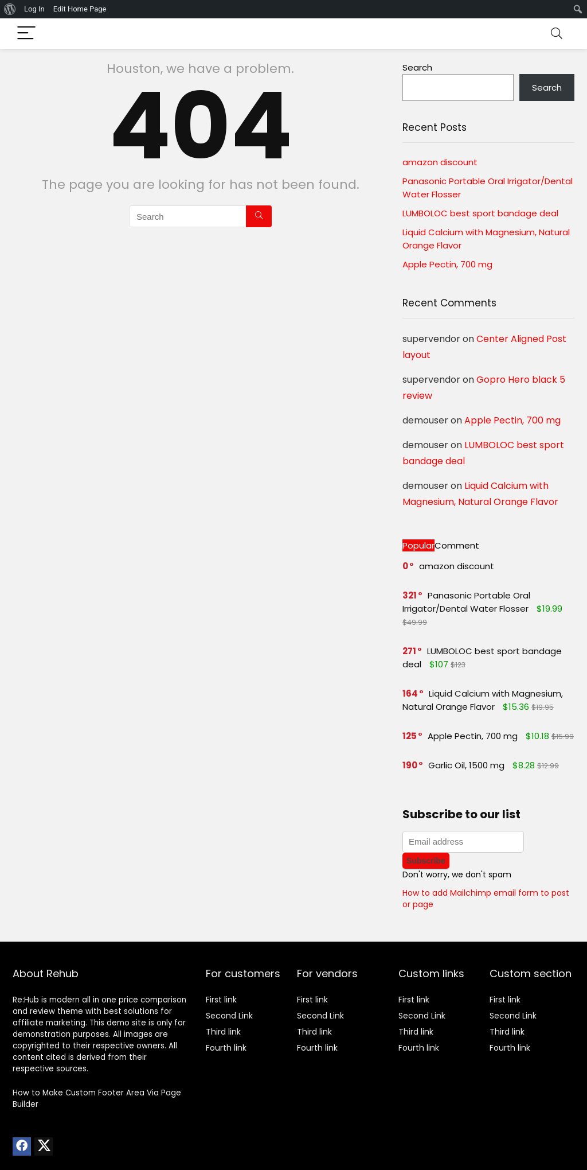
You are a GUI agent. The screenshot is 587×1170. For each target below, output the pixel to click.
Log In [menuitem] (34, 9)
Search (417, 67)
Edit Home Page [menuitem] (80, 9)
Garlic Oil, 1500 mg (466, 765)
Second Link (229, 1015)
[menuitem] (10, 9)
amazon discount (440, 162)
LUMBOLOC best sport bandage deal (480, 213)
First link (221, 999)
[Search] (556, 33)
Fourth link (226, 1048)
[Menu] (26, 33)
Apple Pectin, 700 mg (447, 264)
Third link (223, 1031)
